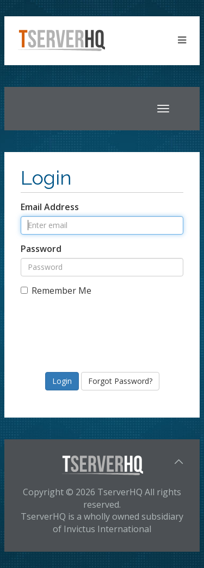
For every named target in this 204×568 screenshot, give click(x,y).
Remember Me (56, 290)
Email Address (50, 207)
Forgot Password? (120, 381)
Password (41, 249)
